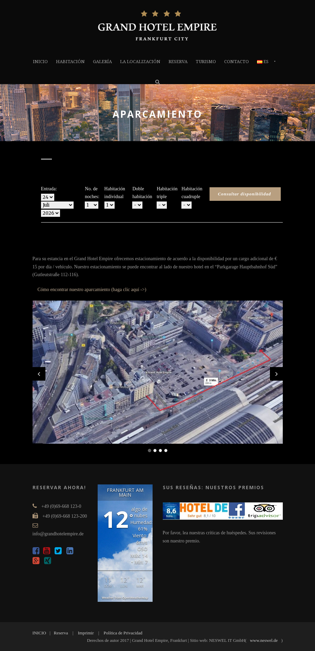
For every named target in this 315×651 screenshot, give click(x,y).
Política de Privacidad (123, 632)
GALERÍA (102, 61)
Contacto (236, 61)
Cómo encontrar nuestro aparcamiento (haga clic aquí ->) (92, 289)
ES (263, 61)
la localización (140, 61)
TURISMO (206, 61)
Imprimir (86, 632)
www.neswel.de (264, 640)
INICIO (40, 61)
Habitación (70, 61)
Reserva (178, 61)
